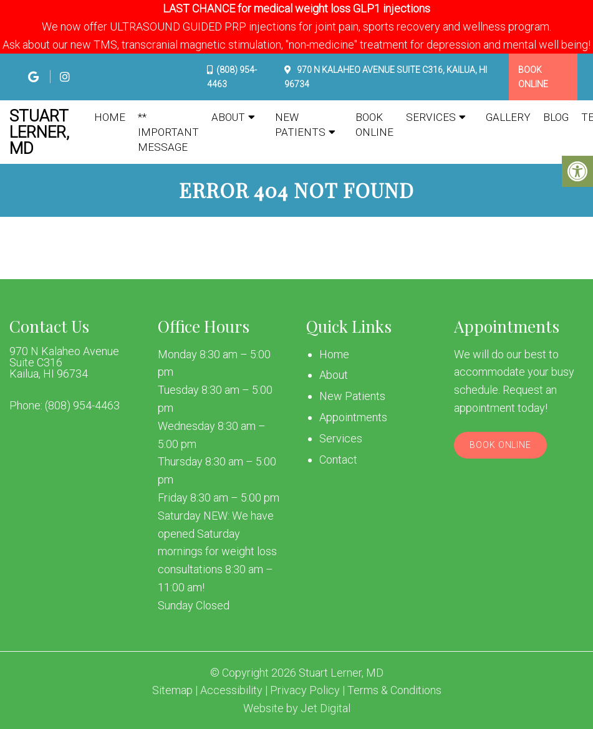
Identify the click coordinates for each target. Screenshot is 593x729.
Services (431, 117)
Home (109, 117)
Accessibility (231, 690)
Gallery (508, 117)
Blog (556, 117)
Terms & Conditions (394, 690)
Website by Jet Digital (296, 708)
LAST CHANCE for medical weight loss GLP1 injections (296, 8)
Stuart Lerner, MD (39, 132)
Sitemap (172, 690)
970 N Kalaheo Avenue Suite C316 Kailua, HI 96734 (64, 362)
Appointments (353, 417)
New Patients (300, 124)
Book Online (533, 76)
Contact (338, 459)
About (228, 117)
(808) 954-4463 (82, 405)
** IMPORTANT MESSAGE (168, 132)
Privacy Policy (305, 690)
